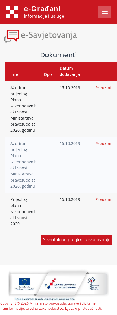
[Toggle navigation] (50, 35)
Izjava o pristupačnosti (83, 308)
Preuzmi (103, 87)
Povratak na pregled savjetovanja (77, 240)
